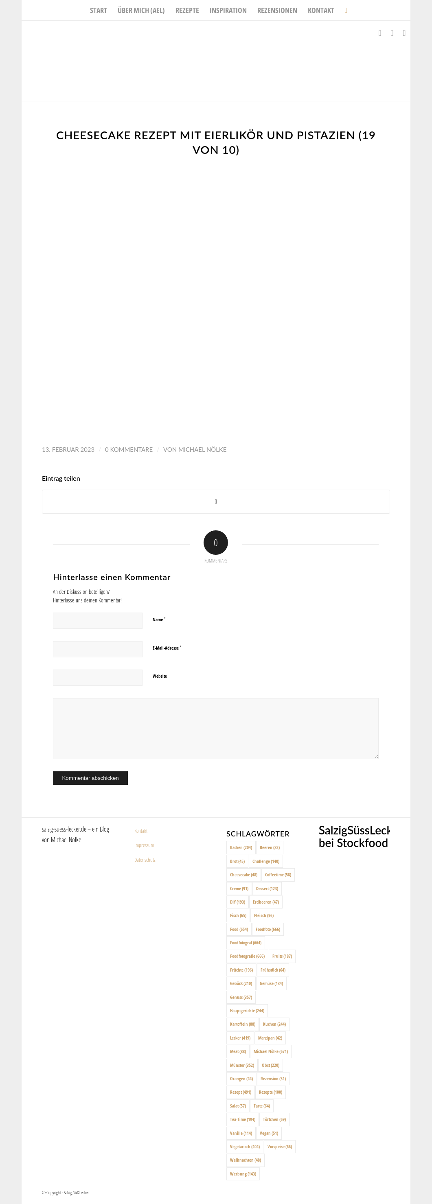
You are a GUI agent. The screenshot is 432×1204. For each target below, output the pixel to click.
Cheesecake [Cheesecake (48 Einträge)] (243, 874)
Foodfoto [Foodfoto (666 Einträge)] (268, 929)
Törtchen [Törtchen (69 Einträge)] (274, 1119)
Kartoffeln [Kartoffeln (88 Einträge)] (242, 1024)
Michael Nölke (202, 449)
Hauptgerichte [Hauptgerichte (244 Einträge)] (247, 1010)
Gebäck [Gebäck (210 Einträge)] (241, 983)
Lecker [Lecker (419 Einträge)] (240, 1038)
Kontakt (140, 830)
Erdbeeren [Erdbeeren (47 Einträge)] (266, 902)
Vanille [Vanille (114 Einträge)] (241, 1133)
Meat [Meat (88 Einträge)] (238, 1051)
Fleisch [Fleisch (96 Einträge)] (264, 915)
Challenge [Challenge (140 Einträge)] (265, 861)
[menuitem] (98, 10)
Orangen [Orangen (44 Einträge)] (241, 1078)
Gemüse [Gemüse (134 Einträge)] (271, 983)
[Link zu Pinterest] (404, 33)
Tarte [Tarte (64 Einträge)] (262, 1106)
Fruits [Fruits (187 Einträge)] (282, 956)
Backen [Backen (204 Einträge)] (241, 847)
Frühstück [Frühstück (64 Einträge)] (273, 970)
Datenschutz (145, 859)
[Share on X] (216, 501)
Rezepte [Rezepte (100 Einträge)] (270, 1092)
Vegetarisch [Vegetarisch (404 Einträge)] (245, 1146)
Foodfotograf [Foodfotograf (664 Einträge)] (245, 942)
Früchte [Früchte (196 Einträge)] (241, 970)
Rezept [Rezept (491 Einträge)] (240, 1092)
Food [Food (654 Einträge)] (239, 929)
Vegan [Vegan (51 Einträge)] (269, 1133)
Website (160, 676)
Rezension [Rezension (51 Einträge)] (273, 1078)
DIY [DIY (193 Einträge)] (237, 902)
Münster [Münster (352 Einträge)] (242, 1065)
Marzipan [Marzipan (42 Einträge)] (270, 1038)
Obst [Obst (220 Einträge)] (270, 1065)
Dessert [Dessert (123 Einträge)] (267, 888)
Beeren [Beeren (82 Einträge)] (270, 847)
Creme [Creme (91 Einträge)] (239, 888)
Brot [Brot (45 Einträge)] (237, 861)
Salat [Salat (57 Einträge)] (238, 1106)
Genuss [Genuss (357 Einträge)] (241, 997)
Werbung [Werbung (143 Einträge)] (243, 1174)
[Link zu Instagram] (392, 33)
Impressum (144, 845)
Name (159, 619)
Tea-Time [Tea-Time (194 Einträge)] (242, 1119)
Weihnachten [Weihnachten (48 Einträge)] (245, 1160)
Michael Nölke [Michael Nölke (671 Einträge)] (271, 1051)
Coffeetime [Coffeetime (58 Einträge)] (278, 874)
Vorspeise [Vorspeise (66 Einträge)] (280, 1146)
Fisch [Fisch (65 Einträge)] (238, 915)
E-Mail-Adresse (167, 647)
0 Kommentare (129, 449)
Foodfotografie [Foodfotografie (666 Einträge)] (247, 956)
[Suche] (343, 10)
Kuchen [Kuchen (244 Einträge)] (274, 1024)
